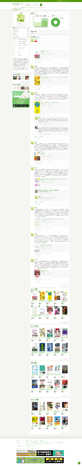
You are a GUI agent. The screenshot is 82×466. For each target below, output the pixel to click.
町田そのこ (63, 412)
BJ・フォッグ (56, 339)
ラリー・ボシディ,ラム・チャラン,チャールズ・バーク (49, 353)
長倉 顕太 (42, 52)
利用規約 (41, 440)
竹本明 (35, 39)
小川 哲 (40, 427)
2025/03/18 (49, 187)
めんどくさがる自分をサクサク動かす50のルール (50, 102)
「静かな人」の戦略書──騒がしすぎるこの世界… (34, 375)
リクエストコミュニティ (47, 444)
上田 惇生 (32, 353)
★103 (41, 161)
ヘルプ (27, 444)
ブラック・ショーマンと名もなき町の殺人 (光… (64, 426)
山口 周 (47, 390)
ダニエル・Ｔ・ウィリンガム (42, 353)
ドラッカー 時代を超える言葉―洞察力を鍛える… (34, 353)
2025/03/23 (49, 161)
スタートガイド (35, 440)
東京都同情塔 (56, 425)
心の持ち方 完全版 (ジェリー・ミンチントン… (42, 301)
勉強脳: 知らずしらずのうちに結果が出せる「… (42, 353)
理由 (62, 374)
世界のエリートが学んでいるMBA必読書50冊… (42, 389)
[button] (41, 5)
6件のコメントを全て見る (39, 202)
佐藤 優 (42, 154)
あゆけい (47, 427)
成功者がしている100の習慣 (46, 245)
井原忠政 (55, 412)
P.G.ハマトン (63, 339)
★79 (41, 253)
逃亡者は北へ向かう (44, 270)
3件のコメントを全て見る (39, 136)
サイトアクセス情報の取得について (58, 442)
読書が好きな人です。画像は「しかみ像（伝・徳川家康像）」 (48, 190)
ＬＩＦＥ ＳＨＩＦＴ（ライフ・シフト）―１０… (34, 338)
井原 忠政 (47, 339)
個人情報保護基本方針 (34, 442)
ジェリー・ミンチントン (44, 78)
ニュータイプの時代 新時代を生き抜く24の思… (49, 389)
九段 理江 (55, 427)
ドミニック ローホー (44, 220)
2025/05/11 (49, 114)
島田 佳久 (32, 390)
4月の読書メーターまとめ (21, 25)
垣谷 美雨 (40, 339)
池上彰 (62, 353)
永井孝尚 (40, 390)
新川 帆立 (47, 412)
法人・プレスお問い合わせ (38, 444)
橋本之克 (42, 180)
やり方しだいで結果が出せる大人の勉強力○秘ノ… (34, 426)
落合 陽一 (62, 390)
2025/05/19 (49, 86)
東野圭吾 (62, 427)
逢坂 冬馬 (32, 412)
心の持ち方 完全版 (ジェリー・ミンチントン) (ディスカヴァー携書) (53, 77)
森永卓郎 (40, 412)
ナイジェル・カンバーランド (45, 246)
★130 (41, 279)
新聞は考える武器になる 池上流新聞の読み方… (64, 353)
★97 (41, 86)
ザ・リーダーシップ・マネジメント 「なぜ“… (49, 353)
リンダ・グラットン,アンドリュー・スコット (34, 339)
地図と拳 (40, 425)
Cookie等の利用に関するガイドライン (45, 442)
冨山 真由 (47, 302)
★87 (41, 227)
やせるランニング (33, 388)
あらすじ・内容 (49, 80)
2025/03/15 (49, 253)
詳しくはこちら (17, 96)
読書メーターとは (29, 440)
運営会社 (27, 442)
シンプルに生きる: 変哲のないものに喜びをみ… (34, 316)
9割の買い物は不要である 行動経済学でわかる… (64, 301)
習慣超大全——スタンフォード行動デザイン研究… (57, 338)
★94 (41, 187)
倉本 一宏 (55, 353)
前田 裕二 (55, 390)
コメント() (44, 86)
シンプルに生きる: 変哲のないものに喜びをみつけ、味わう (52, 218)
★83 (41, 114)
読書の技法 (43, 153)
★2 (45, 123)
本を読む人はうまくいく (45, 50)
